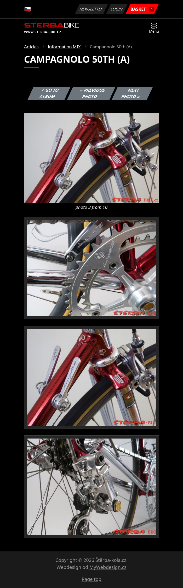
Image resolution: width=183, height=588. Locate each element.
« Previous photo (92, 93)
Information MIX (64, 47)
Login (117, 9)
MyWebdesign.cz (108, 567)
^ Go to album (49, 93)
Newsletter (91, 9)
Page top (91, 579)
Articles (31, 47)
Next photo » (131, 93)
